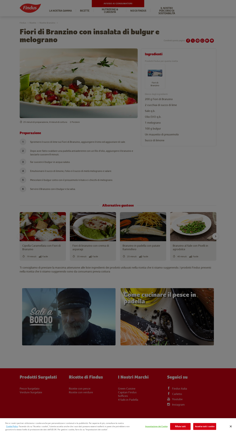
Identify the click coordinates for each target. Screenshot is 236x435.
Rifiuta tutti (180, 426)
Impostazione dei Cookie (156, 426)
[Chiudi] (230, 426)
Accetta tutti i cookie (204, 426)
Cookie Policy (12, 426)
